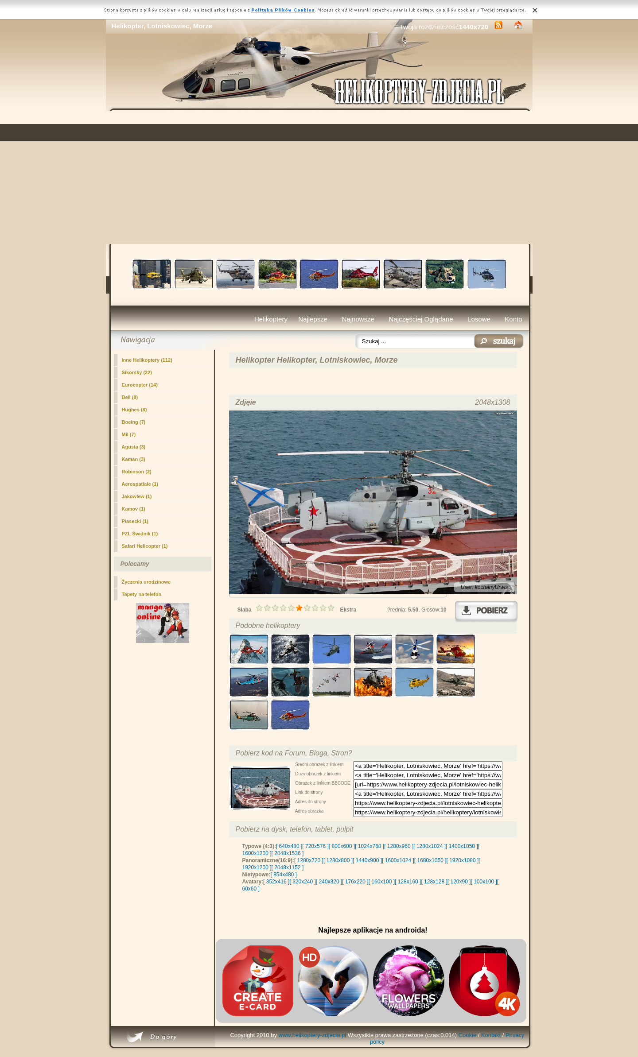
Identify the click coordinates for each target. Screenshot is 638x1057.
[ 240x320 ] (329, 882)
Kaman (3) (133, 459)
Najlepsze (312, 319)
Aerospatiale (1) (140, 484)
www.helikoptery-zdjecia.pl (312, 1035)
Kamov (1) (133, 508)
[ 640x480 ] (289, 846)
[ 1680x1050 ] (430, 860)
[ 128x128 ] (434, 882)
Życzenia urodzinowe (146, 582)
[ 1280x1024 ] (429, 846)
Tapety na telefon (142, 594)
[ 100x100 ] (484, 882)
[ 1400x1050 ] (462, 846)
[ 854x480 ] (284, 874)
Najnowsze (358, 319)
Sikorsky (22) (137, 372)
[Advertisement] (319, 178)
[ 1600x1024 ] (398, 860)
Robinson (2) (137, 471)
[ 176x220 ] (355, 882)
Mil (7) (129, 434)
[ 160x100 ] (382, 882)
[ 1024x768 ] (369, 846)
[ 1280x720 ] (308, 860)
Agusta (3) (134, 446)
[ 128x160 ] (408, 882)
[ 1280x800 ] (338, 860)
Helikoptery (271, 319)
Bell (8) (130, 397)
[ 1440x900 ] (367, 860)
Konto (513, 319)
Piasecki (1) (135, 521)
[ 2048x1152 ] (288, 867)
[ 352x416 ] (276, 882)
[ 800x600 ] (342, 846)
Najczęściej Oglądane (421, 319)
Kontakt (491, 1035)
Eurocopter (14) (140, 384)
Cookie (467, 1035)
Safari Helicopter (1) (145, 546)
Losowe (478, 319)
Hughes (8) (134, 409)
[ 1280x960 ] (398, 846)
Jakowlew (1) (137, 496)
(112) (147, 360)
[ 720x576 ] (315, 846)
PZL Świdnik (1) (140, 533)
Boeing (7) (134, 422)
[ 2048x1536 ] (288, 853)
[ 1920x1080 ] (463, 860)
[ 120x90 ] (459, 882)
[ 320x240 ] (302, 882)
